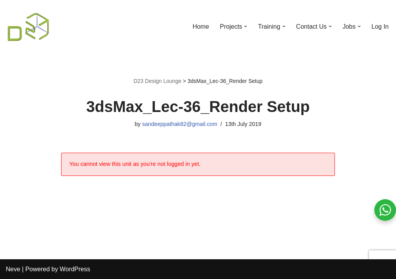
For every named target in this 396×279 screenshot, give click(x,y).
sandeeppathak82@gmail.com (179, 124)
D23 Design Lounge (157, 81)
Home (201, 26)
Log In (380, 26)
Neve (13, 269)
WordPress (75, 269)
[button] (245, 26)
